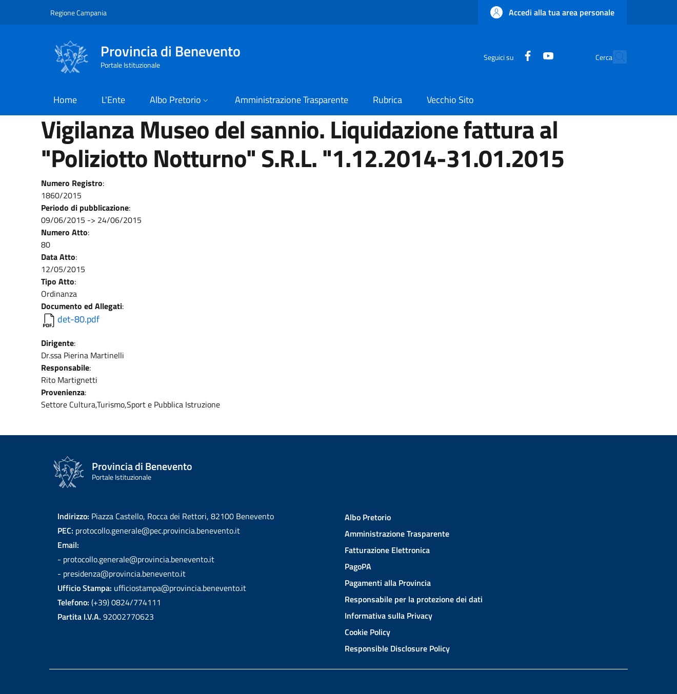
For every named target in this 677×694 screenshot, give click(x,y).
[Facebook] (505, 57)
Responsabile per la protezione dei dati (414, 599)
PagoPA (358, 566)
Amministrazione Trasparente (397, 533)
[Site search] (614, 57)
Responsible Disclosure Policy (397, 648)
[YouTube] (525, 57)
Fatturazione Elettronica (387, 550)
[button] (552, 12)
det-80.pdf (78, 319)
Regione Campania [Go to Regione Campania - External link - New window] (78, 12)
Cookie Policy (367, 632)
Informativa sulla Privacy (388, 615)
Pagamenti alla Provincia (388, 583)
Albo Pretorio (368, 517)
